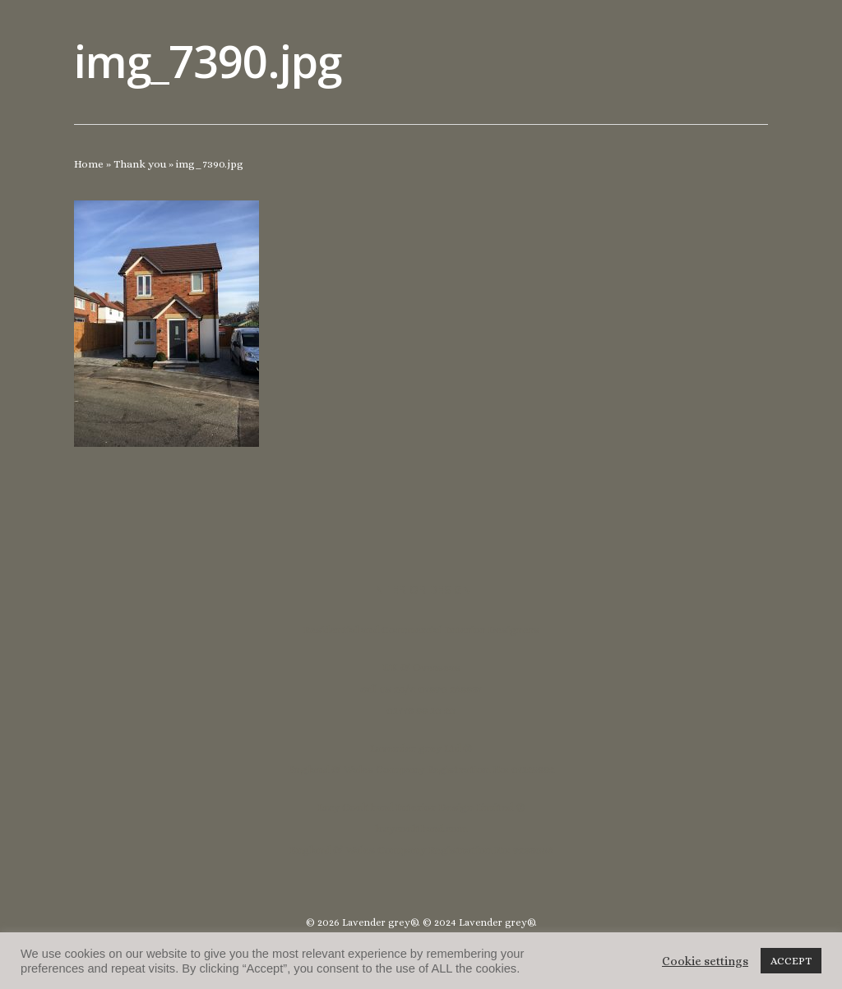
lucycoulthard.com (421, 828)
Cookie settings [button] (705, 961)
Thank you (139, 164)
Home (89, 164)
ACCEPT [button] (791, 960)
